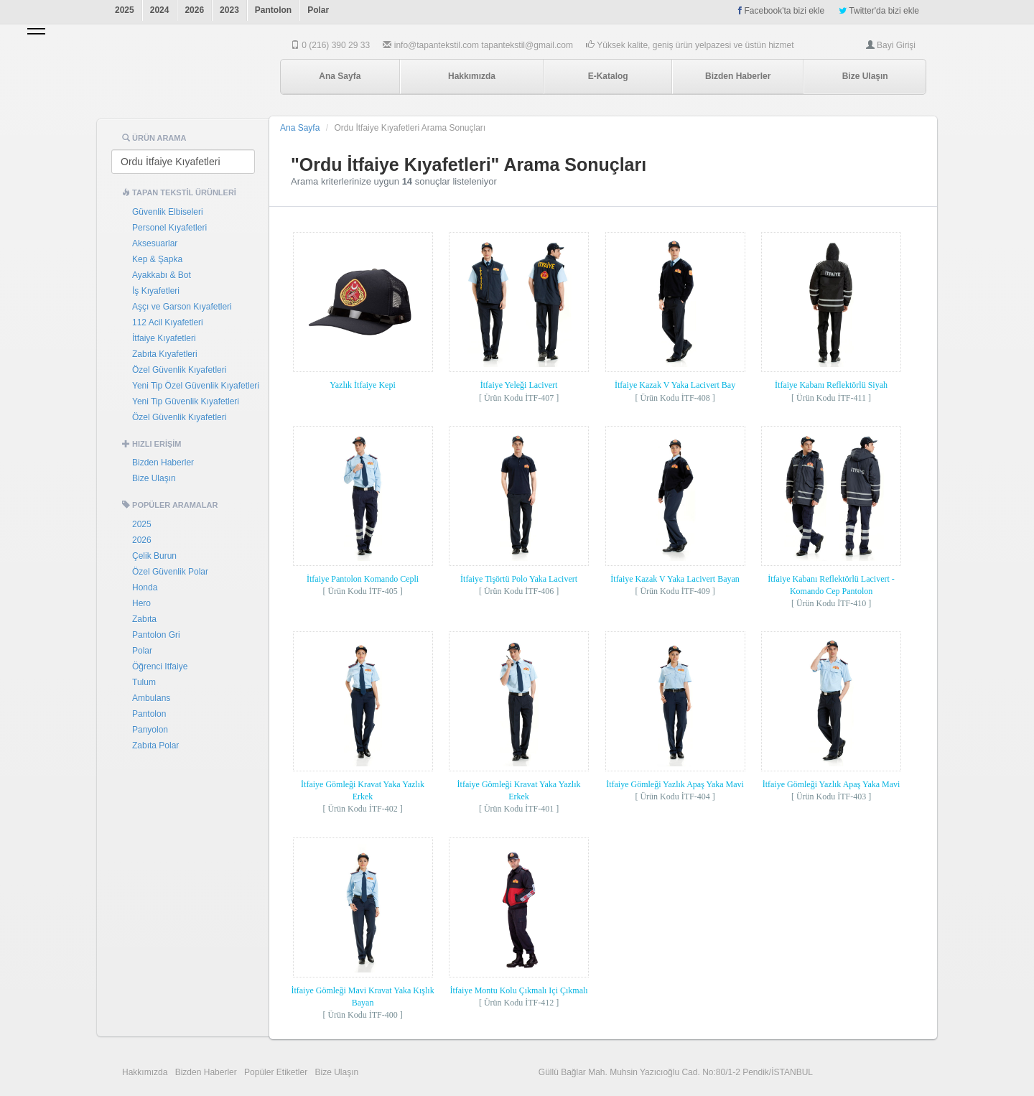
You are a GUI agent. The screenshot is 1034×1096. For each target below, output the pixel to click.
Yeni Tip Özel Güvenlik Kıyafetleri (195, 386)
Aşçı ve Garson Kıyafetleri (182, 307)
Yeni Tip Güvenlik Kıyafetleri (185, 401)
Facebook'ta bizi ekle (781, 11)
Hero (141, 603)
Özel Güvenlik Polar (170, 572)
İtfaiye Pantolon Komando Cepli (363, 579)
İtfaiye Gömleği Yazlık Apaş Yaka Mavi (675, 784)
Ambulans (151, 698)
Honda (144, 587)
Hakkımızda (471, 76)
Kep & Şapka (157, 259)
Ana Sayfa (339, 76)
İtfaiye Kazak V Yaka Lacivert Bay (675, 385)
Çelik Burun (154, 556)
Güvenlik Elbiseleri (167, 212)
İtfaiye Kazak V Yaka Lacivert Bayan (675, 579)
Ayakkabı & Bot (161, 275)
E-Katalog (608, 76)
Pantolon (273, 10)
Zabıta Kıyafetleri (164, 354)
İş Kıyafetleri (156, 291)
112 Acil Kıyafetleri (167, 322)
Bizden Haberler (737, 76)
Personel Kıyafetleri (169, 228)
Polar (318, 10)
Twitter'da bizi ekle (879, 11)
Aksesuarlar (154, 243)
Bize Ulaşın (865, 76)
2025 (124, 10)
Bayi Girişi (896, 45)
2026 (194, 10)
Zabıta (144, 619)
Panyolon (150, 730)
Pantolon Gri (156, 635)
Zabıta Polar (155, 745)
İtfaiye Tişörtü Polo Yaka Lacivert (518, 579)
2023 (229, 10)
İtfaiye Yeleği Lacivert (519, 385)
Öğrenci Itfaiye (159, 666)
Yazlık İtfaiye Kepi (362, 385)
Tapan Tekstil (183, 77)
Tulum (144, 682)
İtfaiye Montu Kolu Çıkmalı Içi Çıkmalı (518, 990)
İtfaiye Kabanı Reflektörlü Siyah (831, 385)
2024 (159, 10)
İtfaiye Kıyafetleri (164, 338)
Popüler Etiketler (275, 1072)
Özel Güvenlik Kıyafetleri (179, 370)
